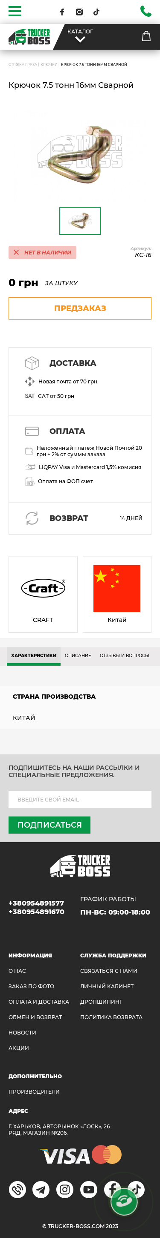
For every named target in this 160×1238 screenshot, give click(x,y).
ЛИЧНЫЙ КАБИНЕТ (107, 986)
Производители (34, 1091)
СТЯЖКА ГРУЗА (23, 65)
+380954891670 (36, 912)
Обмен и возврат (35, 1017)
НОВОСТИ (22, 1032)
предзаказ (80, 308)
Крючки (49, 65)
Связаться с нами (108, 971)
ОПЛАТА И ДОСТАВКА (39, 1002)
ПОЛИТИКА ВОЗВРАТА (111, 1017)
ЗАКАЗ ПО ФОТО (31, 986)
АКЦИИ (19, 1048)
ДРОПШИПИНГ (101, 1002)
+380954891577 (36, 903)
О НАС (17, 971)
